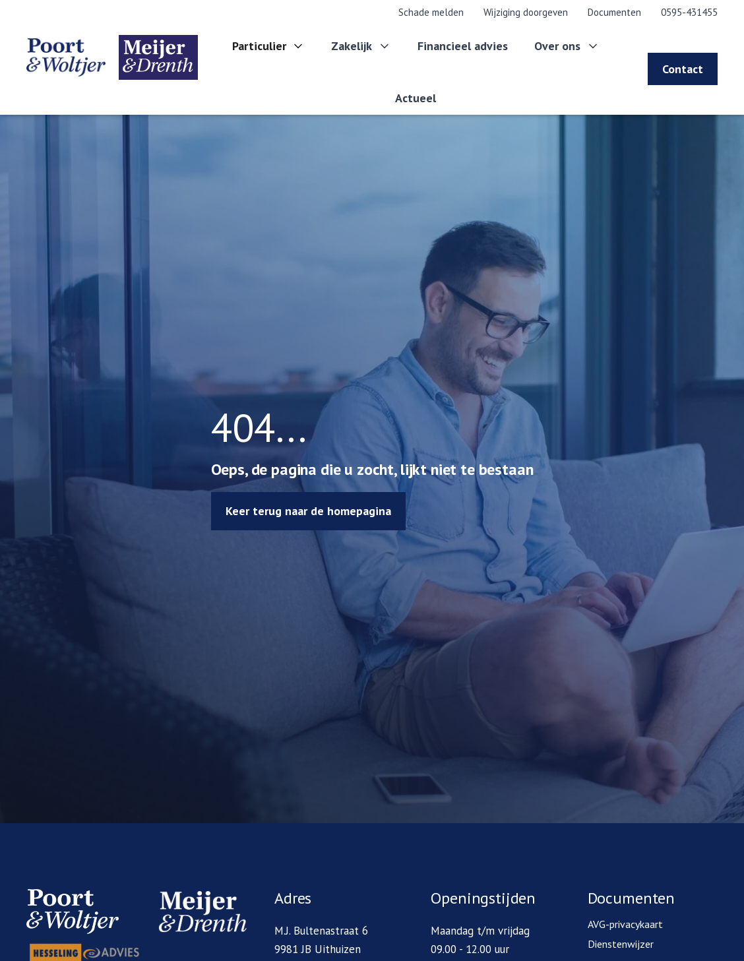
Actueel (415, 98)
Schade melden (431, 12)
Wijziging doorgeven (525, 12)
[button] (268, 46)
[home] (108, 57)
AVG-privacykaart (625, 924)
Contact (682, 69)
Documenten (614, 12)
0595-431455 (689, 12)
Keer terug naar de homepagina (308, 510)
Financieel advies (463, 45)
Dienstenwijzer (621, 943)
